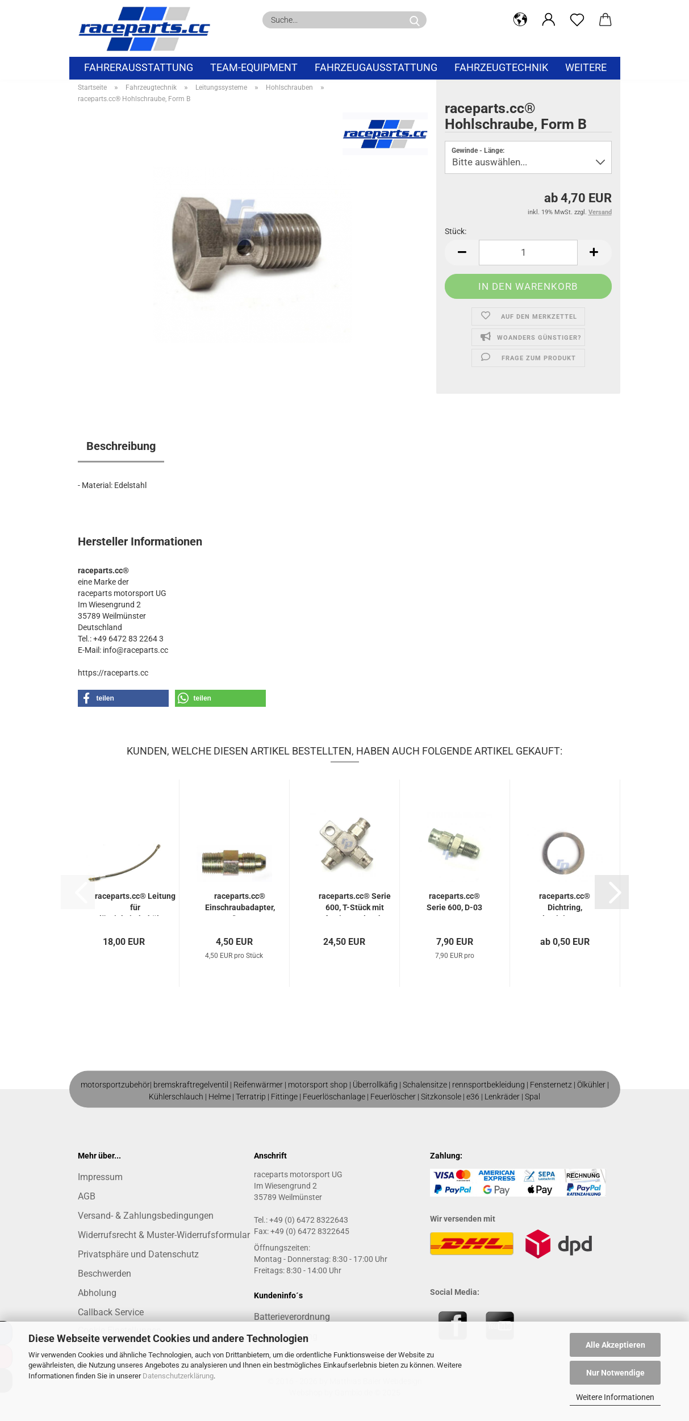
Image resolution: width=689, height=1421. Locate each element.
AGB (86, 1196)
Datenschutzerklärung (178, 1376)
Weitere (586, 67)
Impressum (100, 1177)
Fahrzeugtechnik (501, 67)
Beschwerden (104, 1273)
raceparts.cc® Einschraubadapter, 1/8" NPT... (240, 903)
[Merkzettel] (577, 20)
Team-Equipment (254, 67)
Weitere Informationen (615, 1397)
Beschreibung (121, 446)
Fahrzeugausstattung (376, 67)
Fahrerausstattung (138, 67)
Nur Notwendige (615, 1372)
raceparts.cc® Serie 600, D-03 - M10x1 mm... (454, 903)
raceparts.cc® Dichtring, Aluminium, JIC (564, 903)
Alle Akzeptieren (615, 1344)
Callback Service (111, 1312)
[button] (520, 20)
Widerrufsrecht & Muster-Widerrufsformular (164, 1235)
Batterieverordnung (292, 1316)
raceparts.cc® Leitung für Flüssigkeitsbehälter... (135, 903)
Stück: (455, 231)
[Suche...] (414, 20)
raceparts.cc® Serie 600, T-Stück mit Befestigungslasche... (354, 903)
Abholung (97, 1292)
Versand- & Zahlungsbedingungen (146, 1215)
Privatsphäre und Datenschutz (138, 1254)
